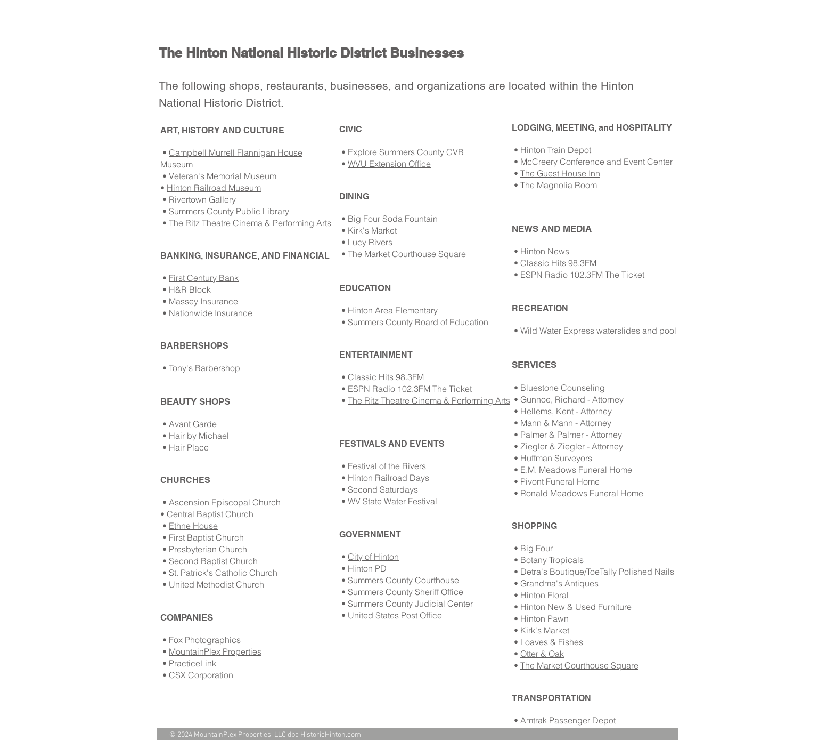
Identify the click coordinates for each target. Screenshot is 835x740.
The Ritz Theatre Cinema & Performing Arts (250, 223)
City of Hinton (373, 556)
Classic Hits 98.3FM (386, 377)
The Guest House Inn (560, 173)
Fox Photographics (205, 639)
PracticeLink (192, 663)
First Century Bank (204, 277)
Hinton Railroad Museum (214, 187)
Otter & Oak (542, 653)
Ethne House (193, 525)
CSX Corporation (201, 675)
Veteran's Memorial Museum (222, 176)
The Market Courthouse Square (407, 253)
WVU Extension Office (389, 163)
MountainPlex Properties (215, 651)
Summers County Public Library (229, 211)
